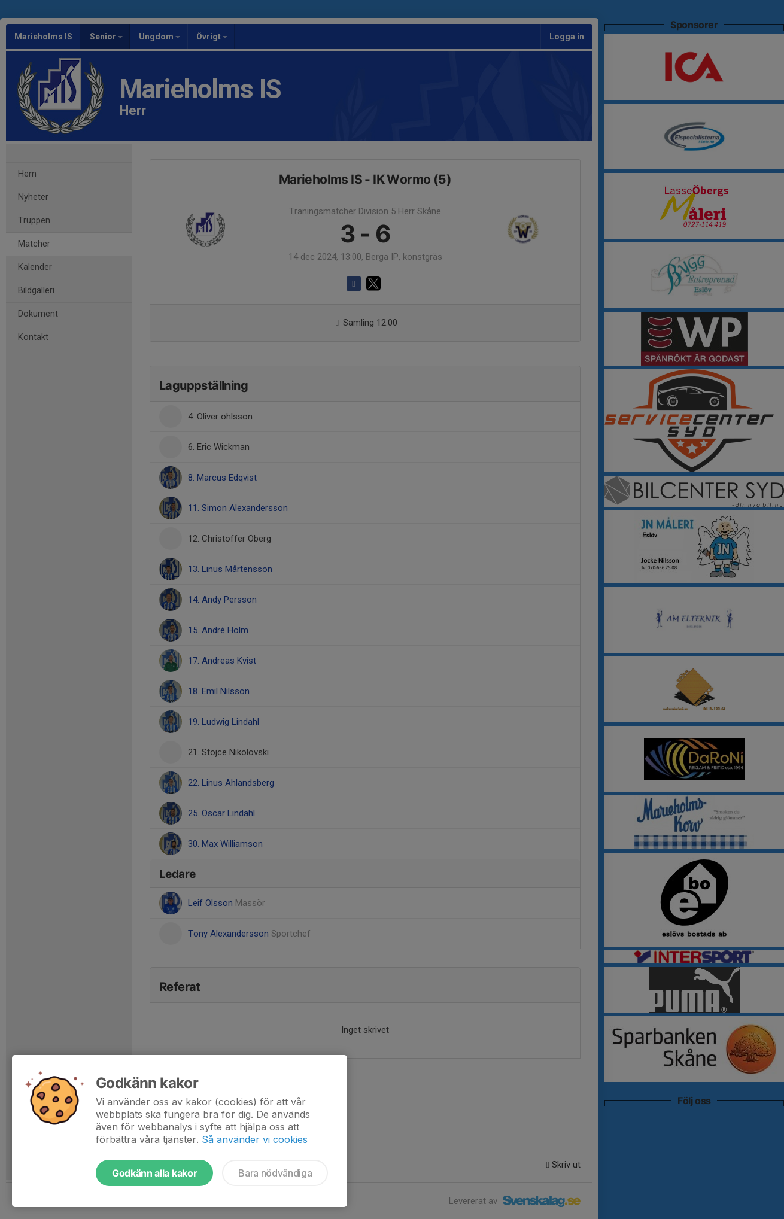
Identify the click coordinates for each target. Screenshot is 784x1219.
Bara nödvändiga (275, 1173)
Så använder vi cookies (255, 1139)
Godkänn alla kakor (154, 1173)
